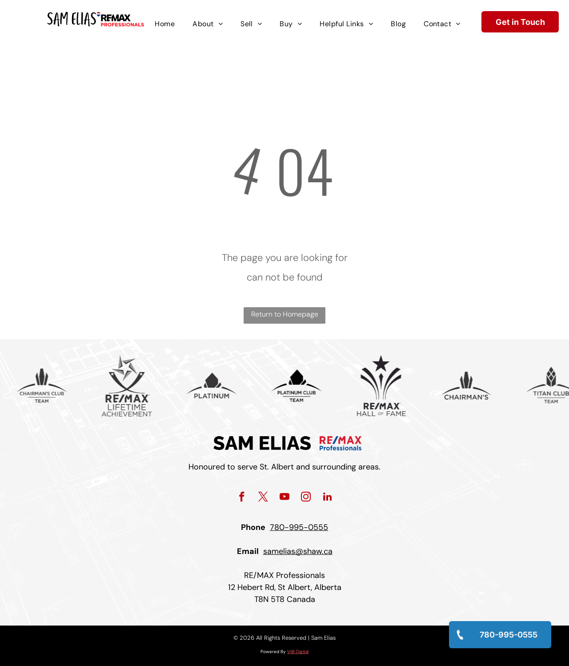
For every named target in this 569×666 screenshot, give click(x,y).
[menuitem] (165, 24)
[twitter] (263, 497)
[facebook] (242, 497)
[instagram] (306, 497)
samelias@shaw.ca (298, 551)
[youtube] (284, 497)
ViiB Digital (298, 651)
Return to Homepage (284, 314)
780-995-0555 (299, 527)
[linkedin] (327, 497)
